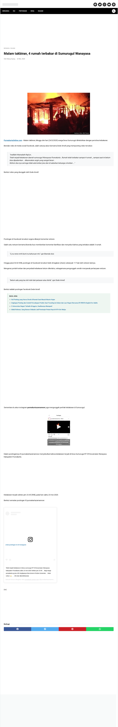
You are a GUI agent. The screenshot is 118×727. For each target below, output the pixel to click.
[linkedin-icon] (112, 2)
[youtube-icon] (107, 2)
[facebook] (13, 654)
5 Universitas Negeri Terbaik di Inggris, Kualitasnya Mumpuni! (31, 329)
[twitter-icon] (98, 2)
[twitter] (31, 654)
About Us (29, 720)
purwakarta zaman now (32, 604)
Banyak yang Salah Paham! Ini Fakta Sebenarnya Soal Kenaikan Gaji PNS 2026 (98, 168)
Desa (34, 8)
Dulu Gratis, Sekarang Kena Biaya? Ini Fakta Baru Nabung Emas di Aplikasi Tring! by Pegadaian (99, 115)
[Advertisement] (41, 28)
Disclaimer (72, 720)
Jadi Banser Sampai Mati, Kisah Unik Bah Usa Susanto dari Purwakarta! (98, 125)
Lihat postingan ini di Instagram (15, 570)
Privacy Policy (62, 720)
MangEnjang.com (62, 724)
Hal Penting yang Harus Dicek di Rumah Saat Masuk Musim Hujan (33, 319)
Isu (15, 8)
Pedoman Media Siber (48, 720)
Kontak (36, 720)
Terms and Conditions (85, 720)
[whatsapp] (68, 654)
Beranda (7, 8)
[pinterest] (50, 654)
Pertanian (24, 8)
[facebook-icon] (94, 2)
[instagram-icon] (103, 2)
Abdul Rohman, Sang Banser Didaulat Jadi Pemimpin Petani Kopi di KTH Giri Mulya (38, 332)
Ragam (42, 8)
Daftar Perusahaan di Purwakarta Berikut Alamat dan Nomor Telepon (98, 105)
